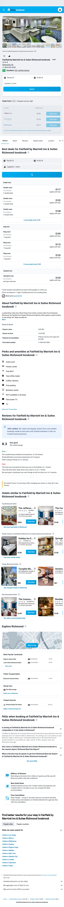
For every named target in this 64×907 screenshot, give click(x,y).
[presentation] (35, 51)
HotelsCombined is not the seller (33, 881)
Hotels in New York (9, 853)
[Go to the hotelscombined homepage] (16, 10)
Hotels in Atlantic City (9, 856)
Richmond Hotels (51, 899)
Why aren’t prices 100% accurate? (33, 889)
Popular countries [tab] (23, 824)
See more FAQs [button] (32, 761)
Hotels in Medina (8, 850)
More (4, 319)
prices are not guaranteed (49, 875)
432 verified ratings (22, 70)
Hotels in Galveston (9, 862)
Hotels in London (8, 859)
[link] (15, 527)
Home (5, 899)
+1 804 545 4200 (9, 67)
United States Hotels (15, 899)
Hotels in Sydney (8, 844)
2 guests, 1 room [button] (10, 83)
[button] (3, 9)
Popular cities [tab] (8, 824)
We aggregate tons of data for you (33, 885)
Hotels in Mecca (8, 838)
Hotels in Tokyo (7, 866)
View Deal (31, 521)
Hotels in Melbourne (9, 841)
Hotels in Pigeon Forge (10, 847)
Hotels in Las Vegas (9, 835)
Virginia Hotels (34, 899)
